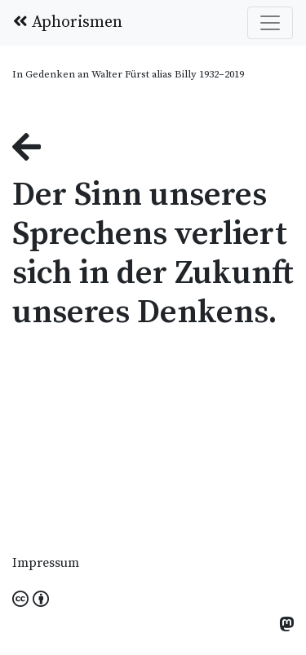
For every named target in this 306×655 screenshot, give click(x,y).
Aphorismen (67, 22)
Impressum (45, 563)
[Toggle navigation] (270, 23)
